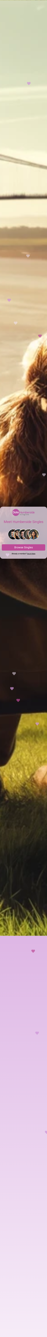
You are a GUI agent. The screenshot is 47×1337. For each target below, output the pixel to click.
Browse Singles (23, 547)
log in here (31, 554)
